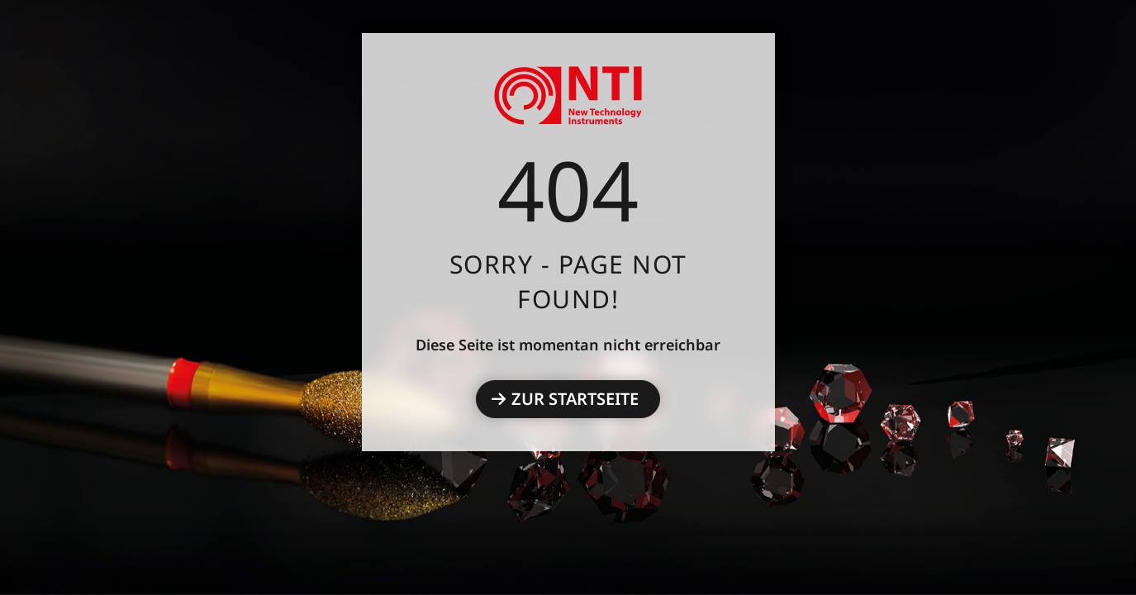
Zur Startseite (575, 399)
